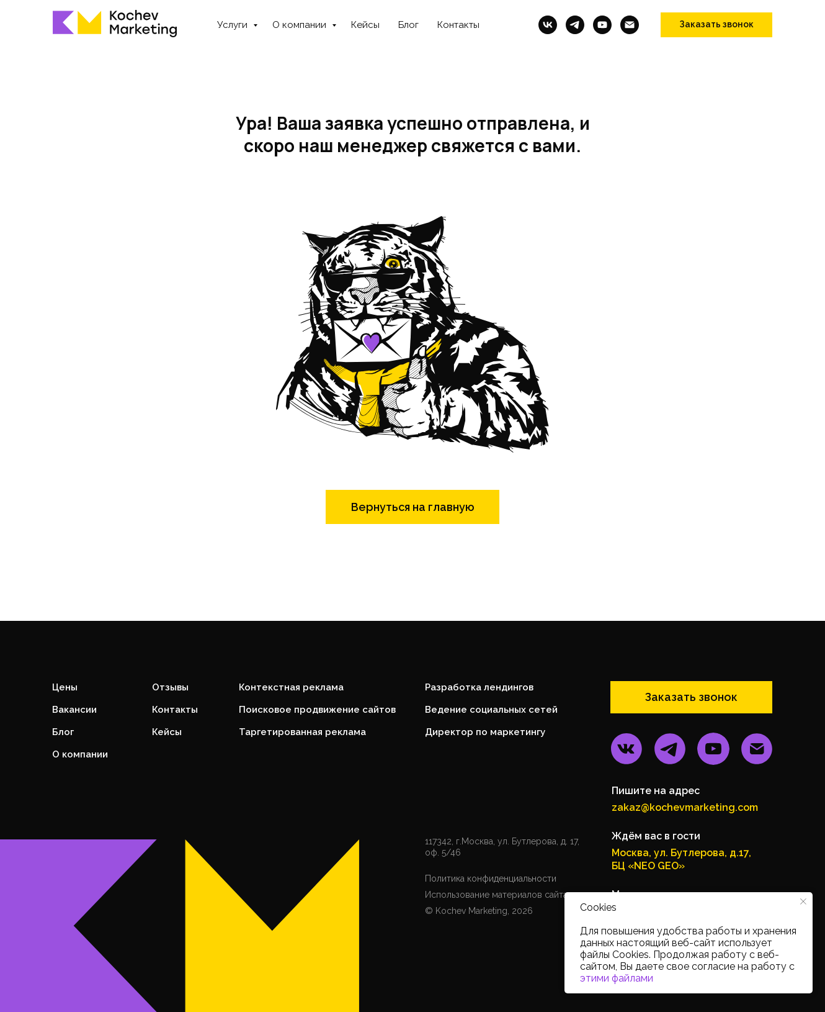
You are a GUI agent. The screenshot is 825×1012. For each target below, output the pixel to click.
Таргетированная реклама (302, 732)
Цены (65, 687)
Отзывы (170, 687)
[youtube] (602, 25)
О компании (300, 24)
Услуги (233, 24)
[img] (626, 749)
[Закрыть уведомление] (803, 901)
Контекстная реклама (291, 687)
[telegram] (575, 25)
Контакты (458, 24)
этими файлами (616, 978)
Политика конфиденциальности (490, 878)
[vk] (547, 25)
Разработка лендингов (479, 687)
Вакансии (74, 709)
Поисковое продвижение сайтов (317, 709)
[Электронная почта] (629, 25)
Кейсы (365, 24)
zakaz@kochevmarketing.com (685, 807)
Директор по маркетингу (485, 732)
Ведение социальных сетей (491, 709)
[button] (716, 24)
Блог (408, 24)
